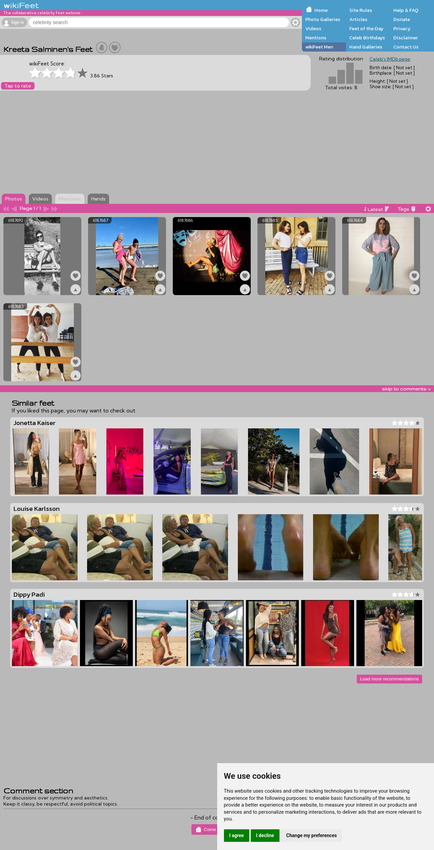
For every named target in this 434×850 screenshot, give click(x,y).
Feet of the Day (366, 28)
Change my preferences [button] (311, 835)
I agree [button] (236, 835)
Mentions (315, 37)
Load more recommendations (389, 678)
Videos (313, 28)
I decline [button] (265, 835)
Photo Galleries (322, 19)
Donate (401, 19)
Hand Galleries (365, 47)
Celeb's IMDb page (390, 59)
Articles (358, 19)
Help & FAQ (405, 10)
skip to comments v (406, 388)
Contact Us (405, 47)
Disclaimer (405, 37)
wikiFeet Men (319, 47)
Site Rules (360, 10)
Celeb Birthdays (367, 37)
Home (321, 10)
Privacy (402, 28)
